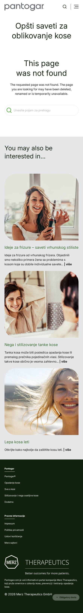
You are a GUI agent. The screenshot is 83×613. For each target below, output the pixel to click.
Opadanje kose (12, 482)
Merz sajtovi (10, 542)
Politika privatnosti (14, 530)
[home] (24, 7)
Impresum (9, 523)
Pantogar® (10, 476)
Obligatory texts (65, 597)
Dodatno (8, 501)
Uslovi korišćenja (13, 536)
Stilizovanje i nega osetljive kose (21, 495)
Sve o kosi (9, 489)
